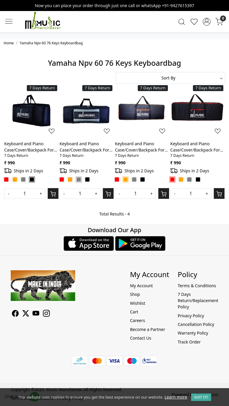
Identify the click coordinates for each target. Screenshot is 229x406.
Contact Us (140, 338)
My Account (141, 285)
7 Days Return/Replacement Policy (198, 300)
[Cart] (53, 193)
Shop (135, 294)
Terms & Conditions (197, 285)
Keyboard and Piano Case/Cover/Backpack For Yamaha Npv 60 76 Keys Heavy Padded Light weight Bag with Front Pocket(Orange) (141, 147)
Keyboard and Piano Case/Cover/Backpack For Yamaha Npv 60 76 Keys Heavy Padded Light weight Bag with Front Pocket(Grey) (86, 147)
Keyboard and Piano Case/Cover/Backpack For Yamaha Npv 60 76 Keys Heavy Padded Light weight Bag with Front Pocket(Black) (31, 147)
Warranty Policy (193, 333)
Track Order (189, 342)
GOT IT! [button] (201, 397)
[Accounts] (206, 22)
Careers (137, 320)
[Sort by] (170, 78)
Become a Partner (147, 329)
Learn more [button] (176, 397)
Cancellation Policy (196, 324)
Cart (134, 312)
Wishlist (137, 303)
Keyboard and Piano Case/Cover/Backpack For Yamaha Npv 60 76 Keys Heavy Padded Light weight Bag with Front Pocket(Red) (197, 147)
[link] (181, 22)
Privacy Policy (191, 315)
